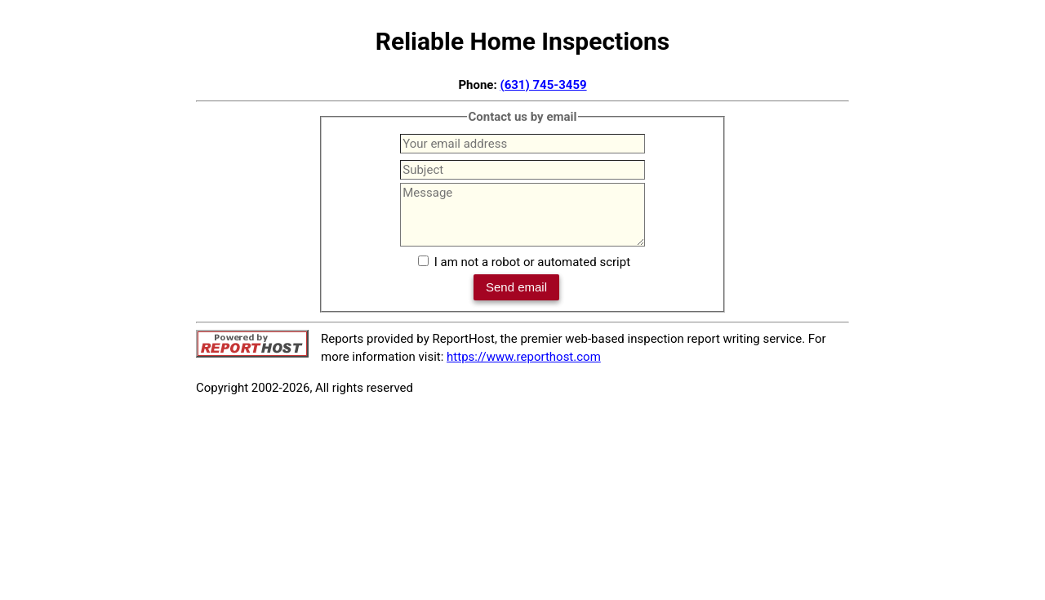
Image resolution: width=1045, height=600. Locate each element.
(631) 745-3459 (543, 85)
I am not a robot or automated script (532, 262)
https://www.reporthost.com (524, 356)
